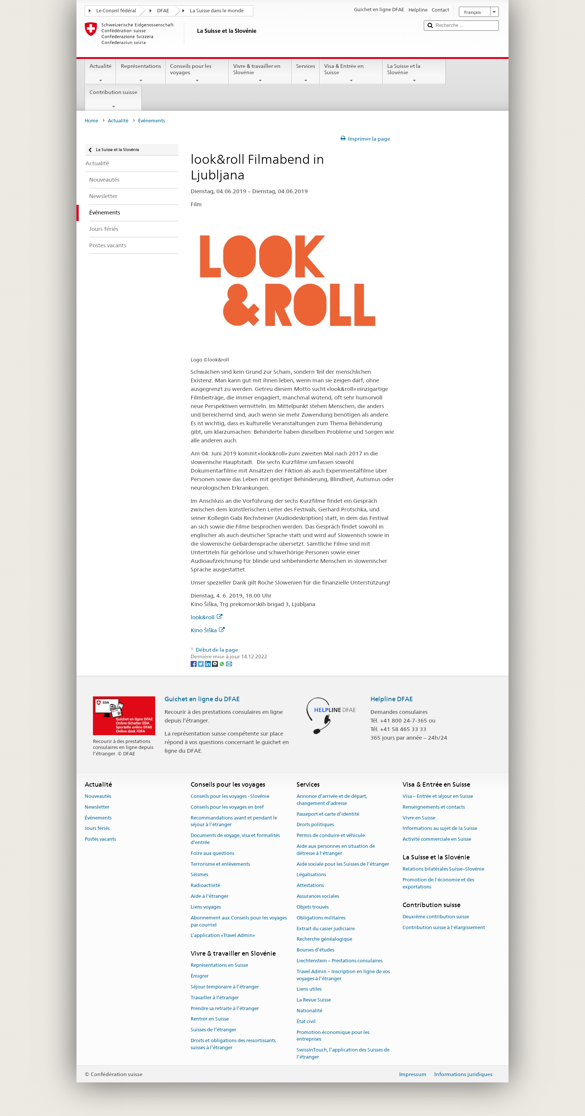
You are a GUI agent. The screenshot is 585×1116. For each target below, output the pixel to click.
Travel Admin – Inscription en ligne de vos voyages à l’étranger (343, 975)
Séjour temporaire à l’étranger (225, 987)
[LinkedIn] (208, 664)
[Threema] (215, 664)
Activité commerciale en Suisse (437, 839)
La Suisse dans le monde (217, 10)
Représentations (140, 73)
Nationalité (309, 1010)
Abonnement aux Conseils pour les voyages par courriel (239, 921)
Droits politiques (315, 825)
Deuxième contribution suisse (436, 916)
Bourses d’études (315, 950)
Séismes (199, 875)
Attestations (310, 885)
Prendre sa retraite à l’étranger (225, 1008)
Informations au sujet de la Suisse (440, 828)
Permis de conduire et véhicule (331, 835)
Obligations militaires (321, 918)
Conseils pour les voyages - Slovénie (230, 796)
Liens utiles (309, 989)
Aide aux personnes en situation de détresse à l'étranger (336, 849)
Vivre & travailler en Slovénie (260, 73)
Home (91, 120)
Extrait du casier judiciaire (326, 928)
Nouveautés (98, 796)
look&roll (206, 617)
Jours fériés (97, 828)
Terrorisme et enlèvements (220, 864)
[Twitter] (201, 664)
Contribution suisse (113, 99)
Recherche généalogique (324, 939)
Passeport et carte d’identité (328, 814)
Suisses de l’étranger (213, 1030)
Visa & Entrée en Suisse (351, 73)
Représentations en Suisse (219, 965)
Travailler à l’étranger (215, 997)
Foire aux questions (212, 853)
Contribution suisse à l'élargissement (444, 927)
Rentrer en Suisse (210, 1019)
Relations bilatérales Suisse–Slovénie (443, 869)
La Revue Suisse (314, 1000)
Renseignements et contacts (434, 807)
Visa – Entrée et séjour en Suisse (438, 796)
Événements (98, 818)
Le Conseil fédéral (116, 10)
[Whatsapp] (222, 664)
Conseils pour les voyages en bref (227, 807)
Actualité (100, 73)
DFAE (163, 10)
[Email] (229, 664)
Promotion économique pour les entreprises (333, 1035)
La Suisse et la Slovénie (414, 73)
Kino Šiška (208, 630)
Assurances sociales (318, 896)
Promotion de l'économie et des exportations (438, 883)
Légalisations (311, 875)
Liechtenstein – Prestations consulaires (339, 960)
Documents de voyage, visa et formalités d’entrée (235, 839)
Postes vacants (100, 839)
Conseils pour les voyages (197, 73)
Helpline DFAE (391, 699)
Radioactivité (205, 885)
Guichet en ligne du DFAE (202, 699)
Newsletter (97, 807)
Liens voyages (206, 907)
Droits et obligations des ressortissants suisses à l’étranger (233, 1044)
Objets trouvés (313, 907)
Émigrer (200, 976)
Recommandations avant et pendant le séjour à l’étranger (234, 821)
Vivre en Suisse (419, 818)
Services (305, 73)
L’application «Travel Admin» (223, 935)
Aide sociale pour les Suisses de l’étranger (343, 864)
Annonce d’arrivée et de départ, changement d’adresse (332, 799)
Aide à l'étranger (209, 896)
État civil (306, 1021)
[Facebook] (194, 664)
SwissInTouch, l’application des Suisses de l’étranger (343, 1053)
